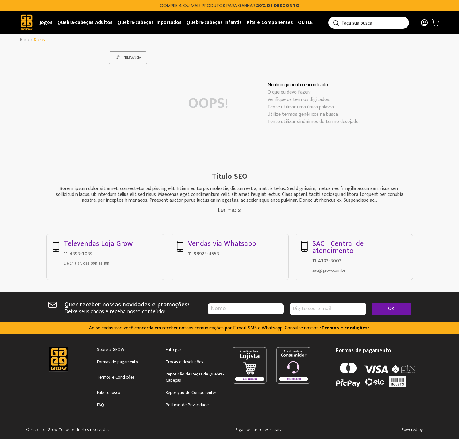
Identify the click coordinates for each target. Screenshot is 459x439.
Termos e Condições (115, 376)
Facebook (281, 429)
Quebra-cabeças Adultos (85, 22)
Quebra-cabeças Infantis (214, 22)
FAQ (100, 404)
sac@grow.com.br (328, 269)
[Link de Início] (25, 40)
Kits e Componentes (270, 22)
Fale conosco (108, 391)
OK (391, 307)
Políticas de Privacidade (187, 404)
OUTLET (307, 22)
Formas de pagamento (117, 361)
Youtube (299, 429)
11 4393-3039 (78, 252)
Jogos (46, 22)
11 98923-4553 (203, 252)
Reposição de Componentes (191, 391)
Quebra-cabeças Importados (150, 22)
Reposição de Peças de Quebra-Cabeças (195, 376)
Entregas (174, 348)
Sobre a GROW (110, 348)
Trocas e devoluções (184, 361)
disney (39, 40)
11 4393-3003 (326, 259)
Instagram (264, 429)
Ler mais (229, 210)
